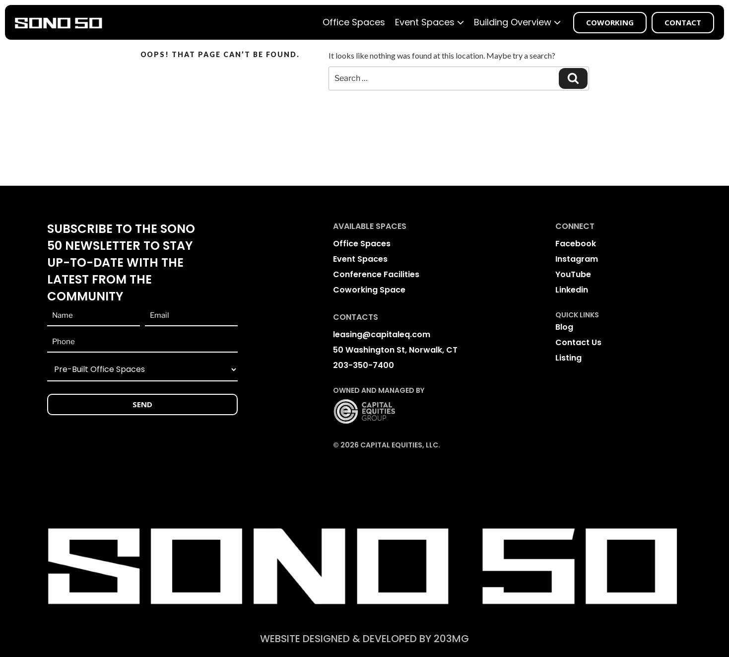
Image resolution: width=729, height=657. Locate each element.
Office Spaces (354, 22)
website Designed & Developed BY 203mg (364, 639)
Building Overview (517, 22)
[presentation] (122, 449)
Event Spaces (429, 22)
